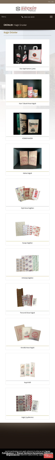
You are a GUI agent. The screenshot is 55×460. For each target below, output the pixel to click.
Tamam (48, 456)
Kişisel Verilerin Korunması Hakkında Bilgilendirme (29, 454)
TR (49, 2)
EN (53, 2)
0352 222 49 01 (29, 17)
